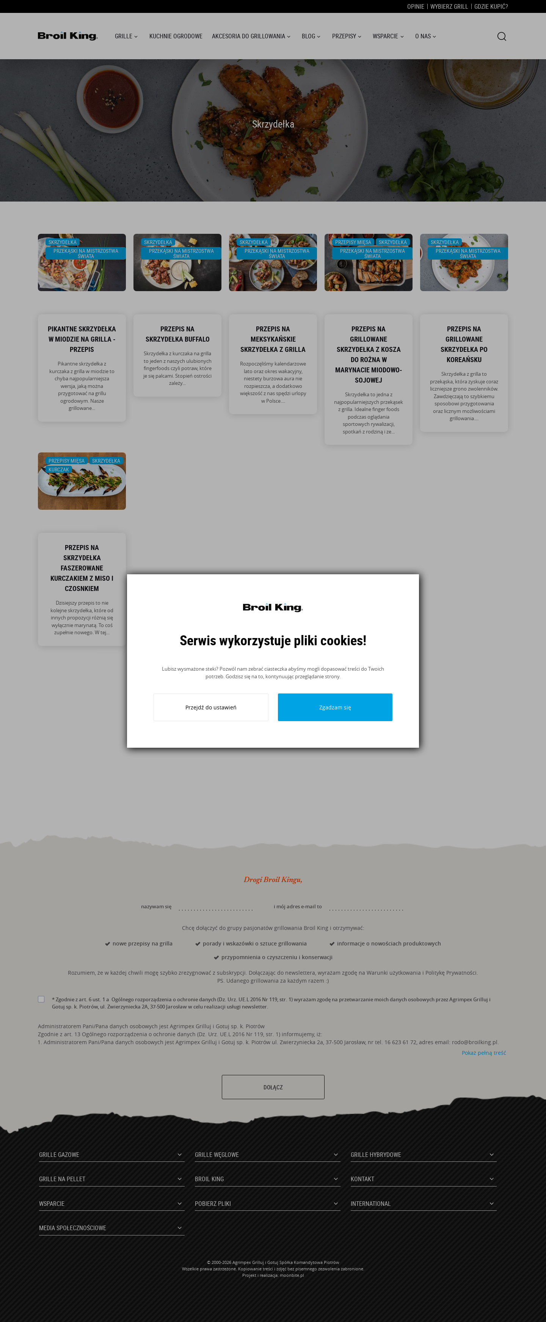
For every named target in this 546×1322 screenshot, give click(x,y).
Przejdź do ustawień (211, 707)
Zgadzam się (335, 707)
